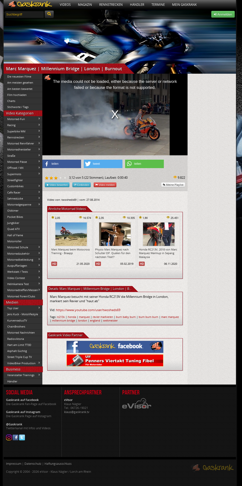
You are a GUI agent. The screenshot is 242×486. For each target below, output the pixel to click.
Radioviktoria (15, 339)
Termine (158, 4)
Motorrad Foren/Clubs (21, 296)
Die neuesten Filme (19, 76)
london (82, 320)
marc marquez (170, 317)
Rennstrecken (111, 4)
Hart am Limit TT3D (19, 345)
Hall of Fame (15, 235)
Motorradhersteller (22, 149)
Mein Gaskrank (184, 4)
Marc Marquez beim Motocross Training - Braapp (70, 251)
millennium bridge (63, 320)
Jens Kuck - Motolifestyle (22, 314)
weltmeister (110, 320)
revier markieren (103, 317)
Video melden (105, 184)
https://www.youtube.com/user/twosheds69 (88, 310)
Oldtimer (12, 210)
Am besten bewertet (19, 89)
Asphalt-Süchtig (17, 351)
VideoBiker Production (22, 363)
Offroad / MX (22, 168)
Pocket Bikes (15, 217)
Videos (65, 4)
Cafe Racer (22, 192)
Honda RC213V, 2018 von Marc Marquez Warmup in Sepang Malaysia (158, 253)
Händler (137, 4)
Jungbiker (13, 223)
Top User (22, 308)
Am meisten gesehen (20, 82)
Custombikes (22, 186)
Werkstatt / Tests (22, 272)
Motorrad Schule (22, 247)
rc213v (61, 317)
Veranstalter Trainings (22, 375)
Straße (22, 155)
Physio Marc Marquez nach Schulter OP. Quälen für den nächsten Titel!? (112, 253)
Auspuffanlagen (22, 265)
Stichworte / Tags (18, 107)
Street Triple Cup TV (19, 357)
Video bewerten (57, 184)
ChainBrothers (16, 326)
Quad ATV (13, 229)
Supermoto (22, 174)
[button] (61, 164)
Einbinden (81, 184)
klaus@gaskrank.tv (76, 412)
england (95, 320)
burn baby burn (126, 317)
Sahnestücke (22, 198)
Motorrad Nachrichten (21, 332)
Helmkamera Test (22, 284)
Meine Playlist (173, 184)
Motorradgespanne (22, 205)
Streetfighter (15, 180)
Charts (11, 101)
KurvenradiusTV (17, 320)
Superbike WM (22, 131)
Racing (22, 125)
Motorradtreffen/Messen (22, 290)
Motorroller (14, 241)
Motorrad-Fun (22, 119)
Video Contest (22, 278)
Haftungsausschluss (58, 464)
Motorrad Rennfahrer (22, 143)
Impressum (13, 464)
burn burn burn (148, 317)
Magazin (85, 4)
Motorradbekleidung (22, 259)
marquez (84, 317)
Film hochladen (17, 95)
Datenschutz (32, 464)
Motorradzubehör (22, 253)
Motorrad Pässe (22, 162)
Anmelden (223, 14)
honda (72, 317)
